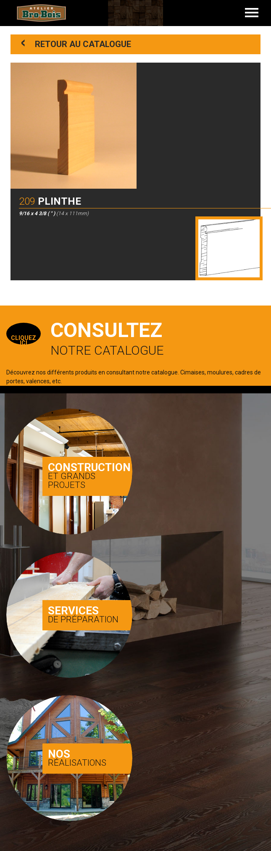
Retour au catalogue (76, 43)
